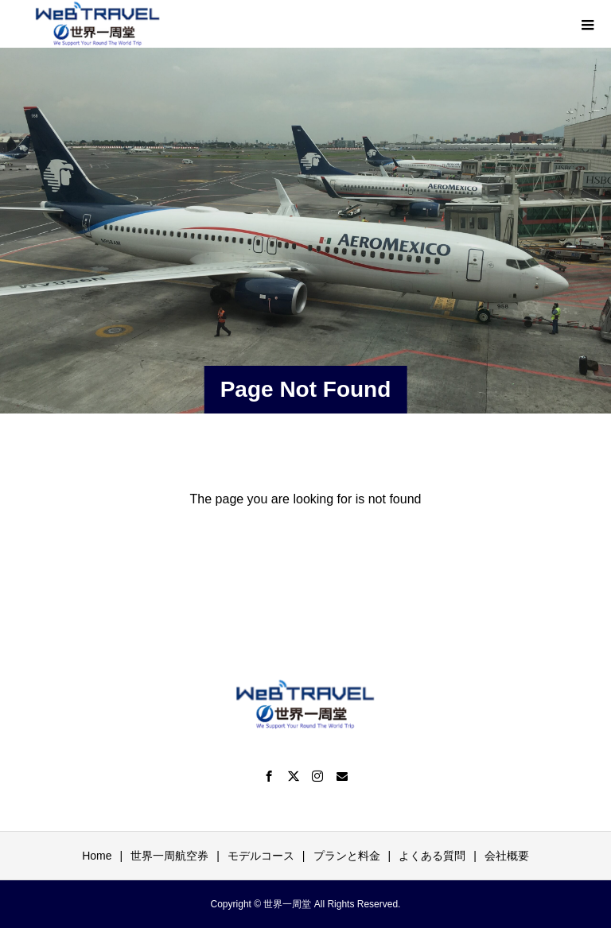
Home (96, 855)
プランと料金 (346, 855)
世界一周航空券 (169, 855)
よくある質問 (432, 855)
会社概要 (507, 855)
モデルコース (261, 855)
